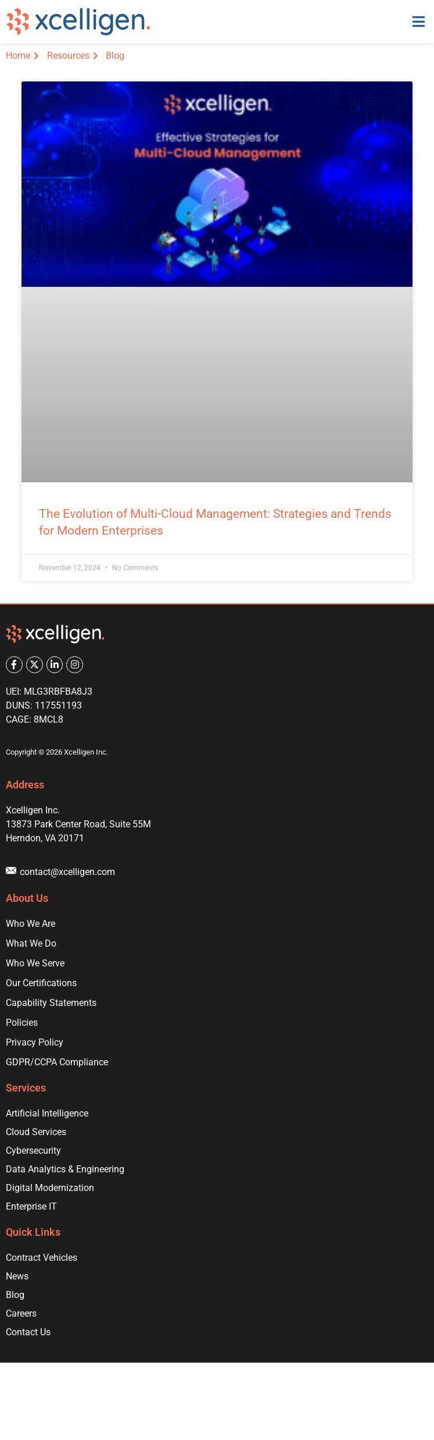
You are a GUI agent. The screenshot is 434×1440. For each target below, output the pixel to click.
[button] (418, 21)
